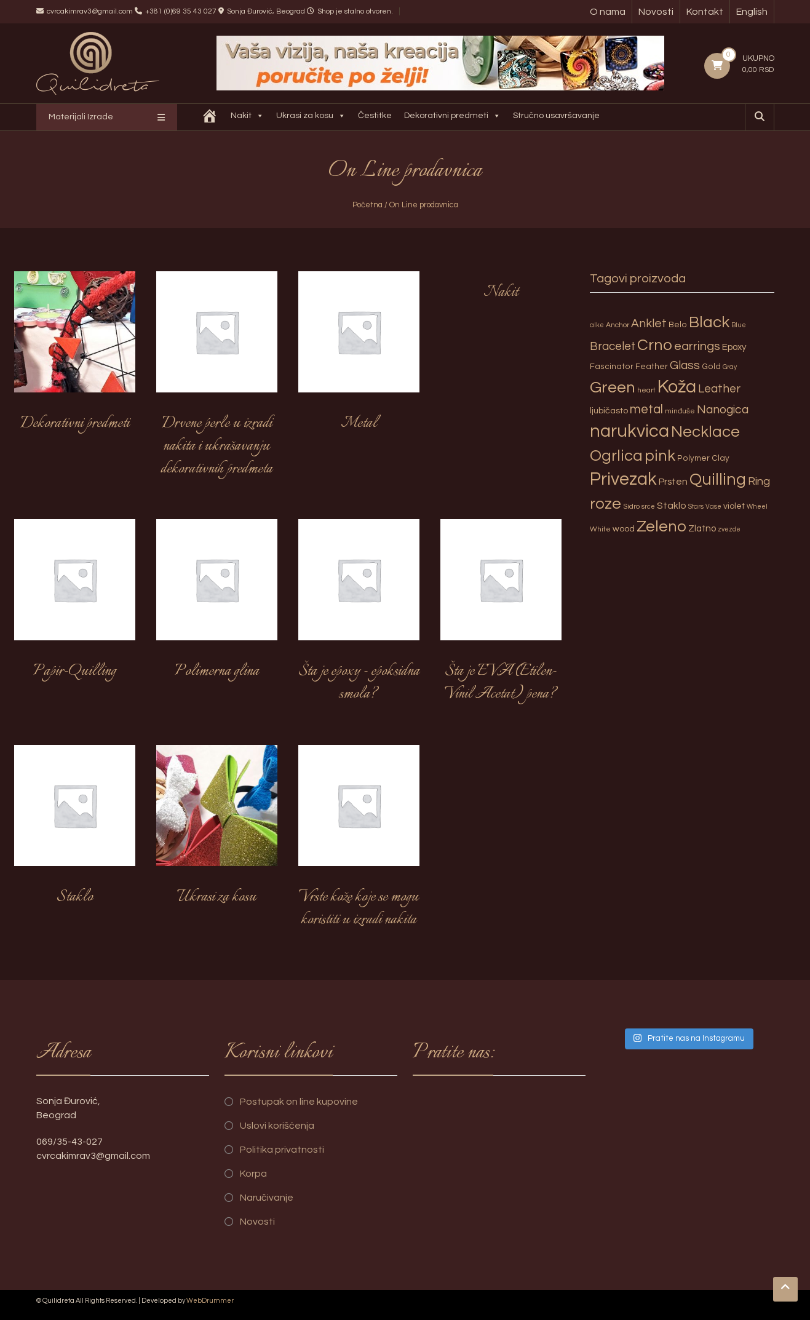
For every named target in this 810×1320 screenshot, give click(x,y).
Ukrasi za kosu (312, 117)
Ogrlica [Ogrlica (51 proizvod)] (616, 456)
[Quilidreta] (211, 117)
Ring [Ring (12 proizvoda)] (759, 481)
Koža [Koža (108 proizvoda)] (676, 387)
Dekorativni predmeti (453, 117)
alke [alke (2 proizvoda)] (597, 325)
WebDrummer (210, 1300)
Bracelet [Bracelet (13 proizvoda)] (612, 346)
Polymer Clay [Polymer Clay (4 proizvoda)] (703, 458)
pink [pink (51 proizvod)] (660, 456)
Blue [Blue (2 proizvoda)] (738, 325)
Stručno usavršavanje (557, 115)
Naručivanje (266, 1198)
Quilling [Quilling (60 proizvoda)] (717, 479)
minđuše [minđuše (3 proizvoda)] (680, 411)
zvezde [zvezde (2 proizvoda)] (729, 529)
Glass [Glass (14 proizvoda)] (685, 365)
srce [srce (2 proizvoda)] (648, 506)
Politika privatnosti (282, 1150)
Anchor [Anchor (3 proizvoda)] (617, 325)
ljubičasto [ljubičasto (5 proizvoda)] (609, 410)
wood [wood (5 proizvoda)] (624, 528)
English (752, 12)
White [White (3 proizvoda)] (600, 529)
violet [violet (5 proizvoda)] (734, 506)
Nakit (248, 117)
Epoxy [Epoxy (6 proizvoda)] (734, 347)
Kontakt (704, 12)
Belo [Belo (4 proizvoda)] (678, 324)
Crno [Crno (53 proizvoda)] (654, 345)
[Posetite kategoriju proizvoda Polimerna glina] (216, 606)
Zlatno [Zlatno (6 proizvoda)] (702, 528)
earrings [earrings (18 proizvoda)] (697, 346)
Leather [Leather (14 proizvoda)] (719, 389)
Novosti (655, 12)
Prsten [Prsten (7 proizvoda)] (673, 482)
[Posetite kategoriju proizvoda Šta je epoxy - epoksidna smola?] (358, 617)
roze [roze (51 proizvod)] (605, 504)
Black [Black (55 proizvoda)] (709, 322)
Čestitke (376, 115)
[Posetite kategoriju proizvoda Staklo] (74, 831)
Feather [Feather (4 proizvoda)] (651, 366)
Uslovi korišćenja (277, 1126)
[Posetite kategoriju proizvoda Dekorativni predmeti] (74, 358)
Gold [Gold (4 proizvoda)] (711, 366)
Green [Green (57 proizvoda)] (612, 388)
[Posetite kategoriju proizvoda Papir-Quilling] (74, 606)
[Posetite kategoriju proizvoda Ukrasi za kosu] (216, 831)
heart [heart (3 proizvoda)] (646, 390)
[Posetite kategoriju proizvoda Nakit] (501, 292)
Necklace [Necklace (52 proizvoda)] (705, 432)
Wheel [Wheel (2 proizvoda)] (757, 506)
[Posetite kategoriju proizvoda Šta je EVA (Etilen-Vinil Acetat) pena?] (501, 617)
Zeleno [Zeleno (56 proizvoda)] (661, 527)
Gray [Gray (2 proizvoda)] (730, 367)
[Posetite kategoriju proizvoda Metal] (358, 358)
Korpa (253, 1174)
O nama (607, 12)
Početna (367, 205)
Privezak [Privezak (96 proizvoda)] (623, 479)
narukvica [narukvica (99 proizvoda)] (629, 431)
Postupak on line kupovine (299, 1102)
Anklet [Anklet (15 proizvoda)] (649, 323)
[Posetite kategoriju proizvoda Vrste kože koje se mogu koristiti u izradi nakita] (358, 843)
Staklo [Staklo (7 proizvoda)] (671, 506)
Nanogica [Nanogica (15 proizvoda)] (722, 410)
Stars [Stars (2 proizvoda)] (696, 506)
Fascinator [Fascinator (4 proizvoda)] (611, 366)
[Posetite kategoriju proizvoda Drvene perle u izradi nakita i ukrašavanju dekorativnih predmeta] (216, 380)
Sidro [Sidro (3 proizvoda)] (631, 507)
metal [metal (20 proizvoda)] (646, 409)
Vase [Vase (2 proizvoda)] (713, 506)
